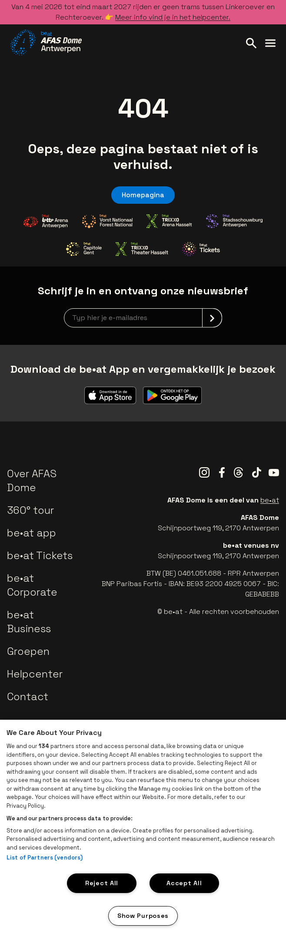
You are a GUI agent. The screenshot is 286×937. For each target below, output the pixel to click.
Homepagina (143, 194)
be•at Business (29, 621)
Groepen (28, 651)
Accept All (184, 883)
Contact (27, 696)
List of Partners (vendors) (45, 857)
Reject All (101, 883)
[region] (143, 828)
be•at (269, 500)
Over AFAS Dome (32, 480)
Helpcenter (35, 674)
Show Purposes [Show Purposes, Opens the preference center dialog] (143, 916)
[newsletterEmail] (143, 317)
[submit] (212, 317)
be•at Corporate (32, 585)
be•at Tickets (40, 555)
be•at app (31, 532)
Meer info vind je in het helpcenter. (172, 17)
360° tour (30, 510)
